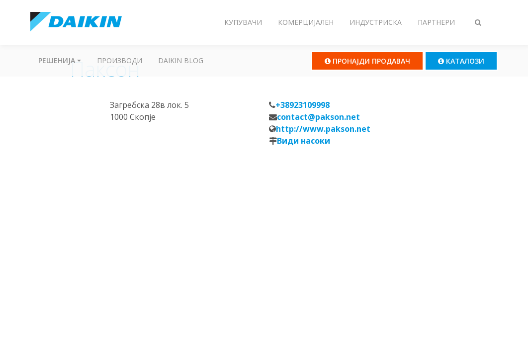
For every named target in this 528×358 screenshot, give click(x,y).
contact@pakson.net (318, 116)
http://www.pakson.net (323, 128)
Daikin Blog (180, 60)
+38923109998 (302, 104)
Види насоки (303, 140)
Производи (119, 60)
